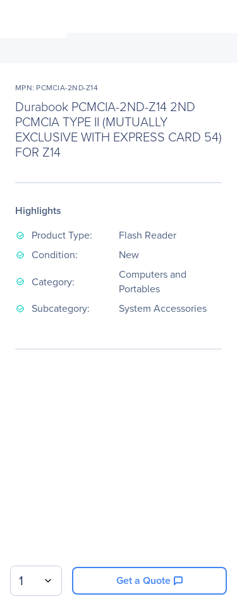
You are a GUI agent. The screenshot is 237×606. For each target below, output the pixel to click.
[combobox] (36, 581)
